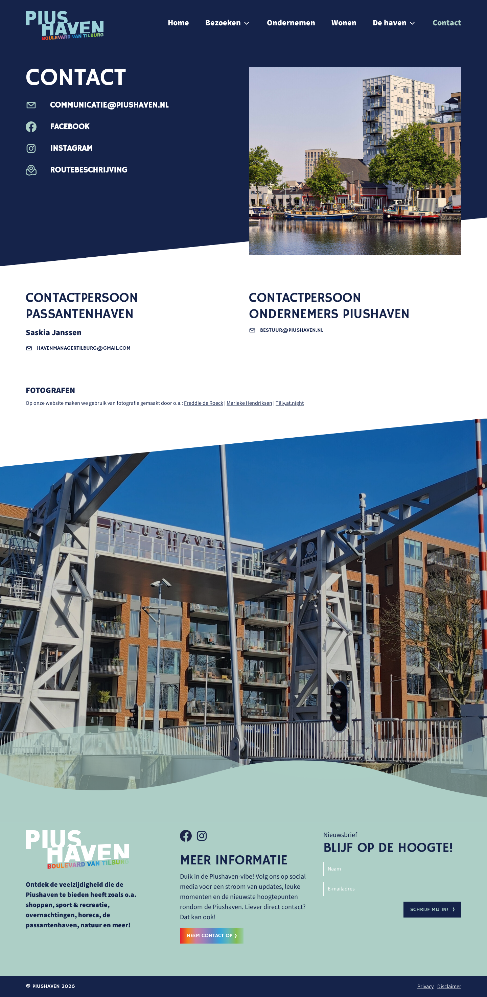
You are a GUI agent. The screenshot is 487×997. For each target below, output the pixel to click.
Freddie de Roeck (203, 403)
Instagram (59, 148)
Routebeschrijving (76, 170)
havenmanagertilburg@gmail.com (78, 348)
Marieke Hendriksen (249, 403)
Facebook (57, 127)
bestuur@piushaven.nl (286, 330)
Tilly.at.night (290, 403)
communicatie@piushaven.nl (97, 105)
